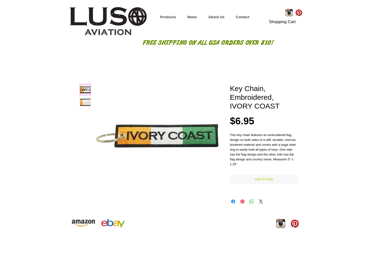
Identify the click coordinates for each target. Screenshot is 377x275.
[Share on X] (261, 201)
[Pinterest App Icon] (299, 12)
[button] (168, 17)
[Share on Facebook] (233, 201)
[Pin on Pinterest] (242, 201)
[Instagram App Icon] (289, 12)
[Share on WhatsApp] (252, 201)
